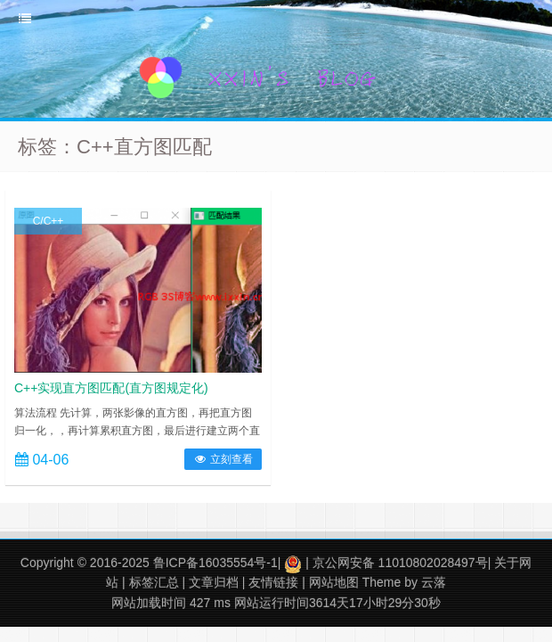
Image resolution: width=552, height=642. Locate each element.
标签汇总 (154, 582)
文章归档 (214, 582)
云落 (433, 582)
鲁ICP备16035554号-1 (215, 563)
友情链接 (273, 582)
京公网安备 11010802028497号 (400, 563)
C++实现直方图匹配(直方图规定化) (111, 388)
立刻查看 (223, 459)
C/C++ (48, 221)
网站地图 (334, 582)
